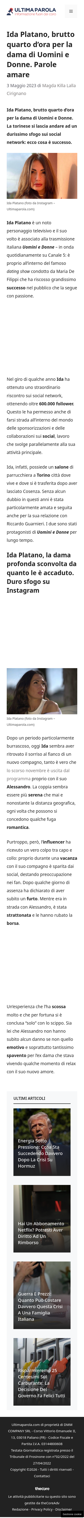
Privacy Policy (42, 1509)
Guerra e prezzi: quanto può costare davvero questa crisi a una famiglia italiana (40, 1306)
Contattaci (42, 1476)
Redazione (20, 1509)
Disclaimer (63, 1509)
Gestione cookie (72, 1514)
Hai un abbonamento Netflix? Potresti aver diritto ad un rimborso (41, 1233)
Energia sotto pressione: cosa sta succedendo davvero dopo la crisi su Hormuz (40, 1153)
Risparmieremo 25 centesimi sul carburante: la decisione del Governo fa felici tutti (41, 1383)
